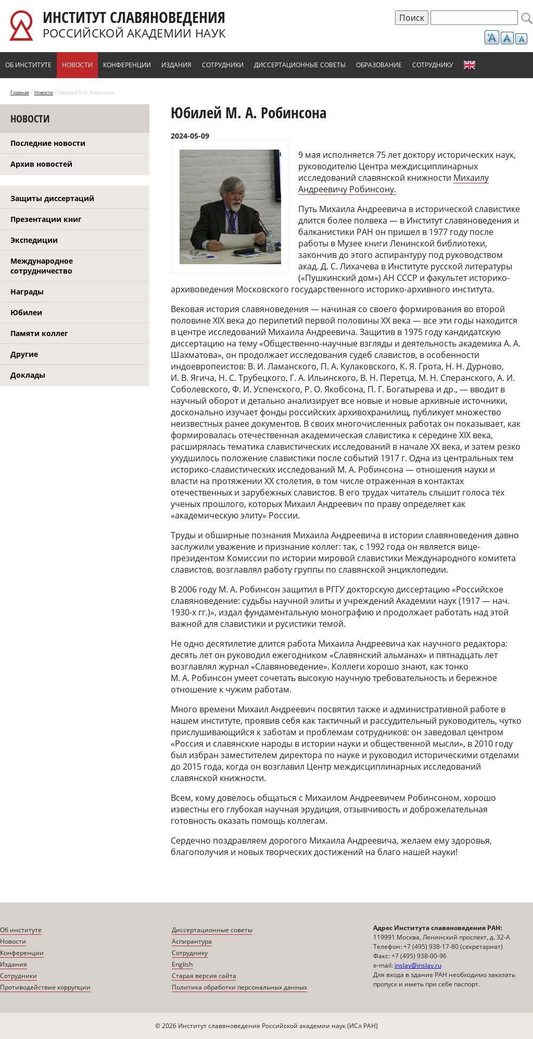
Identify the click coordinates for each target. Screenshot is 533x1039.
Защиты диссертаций (52, 198)
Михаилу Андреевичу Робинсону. (393, 183)
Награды (27, 291)
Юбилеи (26, 312)
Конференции (127, 64)
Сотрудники (223, 64)
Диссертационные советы (300, 64)
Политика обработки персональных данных (239, 987)
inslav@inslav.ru (418, 965)
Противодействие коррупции (45, 987)
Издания (176, 64)
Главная (19, 92)
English (469, 65)
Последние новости (47, 143)
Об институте (28, 64)
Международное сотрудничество (41, 266)
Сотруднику (432, 64)
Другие (24, 354)
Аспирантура (192, 941)
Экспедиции (34, 240)
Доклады (27, 375)
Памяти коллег (39, 333)
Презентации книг (46, 219)
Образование (379, 64)
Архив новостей (41, 164)
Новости (77, 64)
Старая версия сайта (204, 975)
